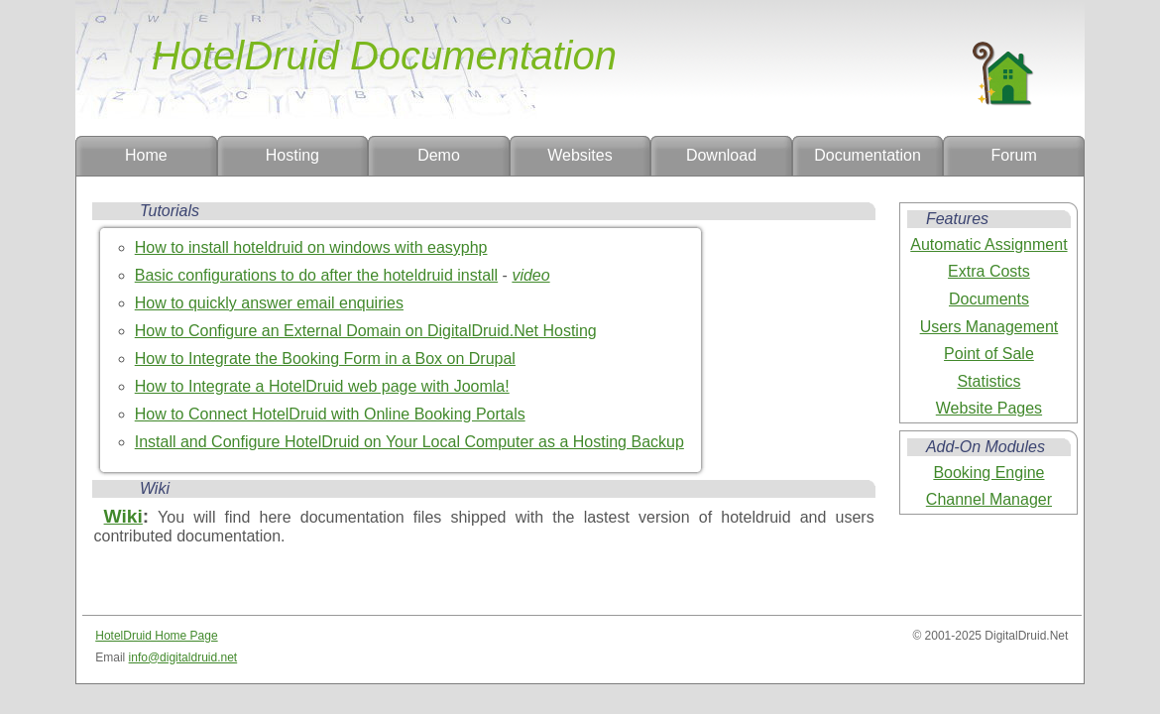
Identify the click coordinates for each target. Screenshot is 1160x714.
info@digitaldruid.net (183, 657)
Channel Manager (989, 499)
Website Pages (989, 408)
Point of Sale (989, 353)
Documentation (867, 155)
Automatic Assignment (988, 244)
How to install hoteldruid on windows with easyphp (311, 247)
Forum (1014, 155)
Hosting (292, 155)
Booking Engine (988, 472)
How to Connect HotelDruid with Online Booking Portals (330, 414)
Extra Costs (989, 271)
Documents (989, 299)
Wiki (123, 516)
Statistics (988, 381)
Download (721, 155)
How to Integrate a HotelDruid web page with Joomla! (322, 386)
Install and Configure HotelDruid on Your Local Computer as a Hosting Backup (409, 441)
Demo (438, 155)
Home (146, 155)
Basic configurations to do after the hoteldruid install (316, 275)
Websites (580, 155)
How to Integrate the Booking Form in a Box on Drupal (325, 358)
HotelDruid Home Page (156, 636)
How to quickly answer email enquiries (269, 303)
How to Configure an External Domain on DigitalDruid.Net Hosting (366, 330)
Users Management (989, 326)
